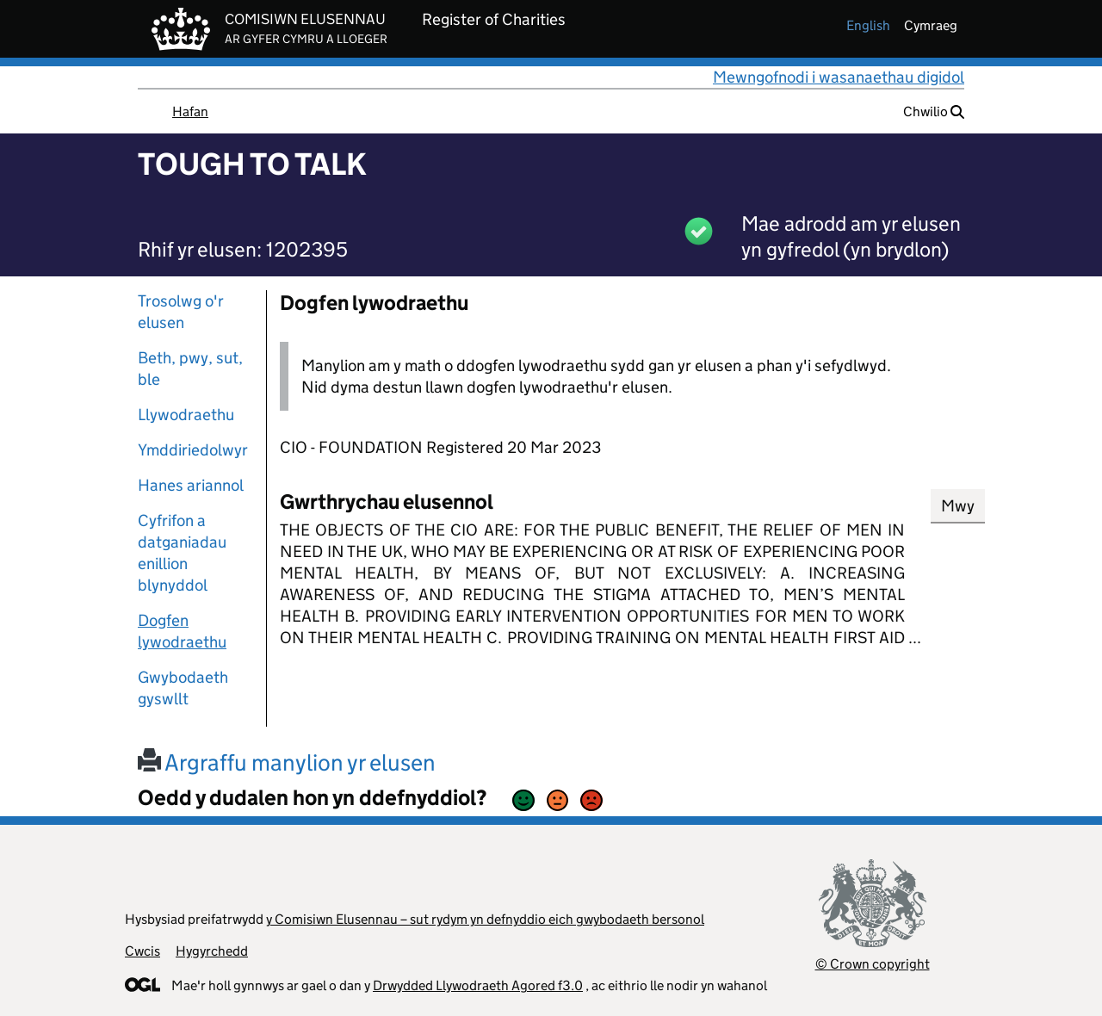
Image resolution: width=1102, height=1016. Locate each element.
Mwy (958, 506)
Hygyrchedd (212, 951)
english (868, 25)
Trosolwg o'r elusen (181, 311)
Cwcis (142, 951)
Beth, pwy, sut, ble (190, 368)
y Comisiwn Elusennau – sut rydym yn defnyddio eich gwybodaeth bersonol (485, 919)
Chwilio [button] (933, 111)
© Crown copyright (872, 964)
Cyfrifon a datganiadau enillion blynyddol (182, 553)
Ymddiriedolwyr (193, 450)
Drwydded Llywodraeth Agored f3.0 (478, 985)
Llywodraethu (186, 414)
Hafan (190, 111)
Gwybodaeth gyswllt (183, 688)
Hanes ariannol (191, 485)
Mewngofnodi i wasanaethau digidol (838, 77)
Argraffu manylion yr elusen (287, 762)
